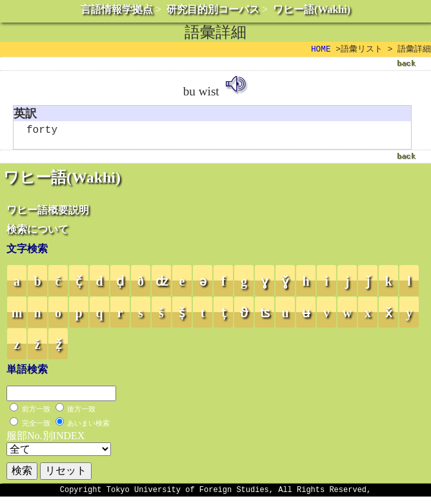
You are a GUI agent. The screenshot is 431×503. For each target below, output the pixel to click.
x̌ (388, 317)
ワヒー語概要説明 (47, 214)
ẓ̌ (58, 349)
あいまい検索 (88, 427)
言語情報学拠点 (117, 9)
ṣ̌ (182, 317)
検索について (37, 233)
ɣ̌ (285, 286)
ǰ (368, 286)
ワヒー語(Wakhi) (311, 9)
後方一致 (81, 413)
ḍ (120, 286)
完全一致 (36, 427)
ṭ (223, 317)
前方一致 (36, 413)
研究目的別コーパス (212, 9)
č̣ (78, 286)
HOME (321, 49)
